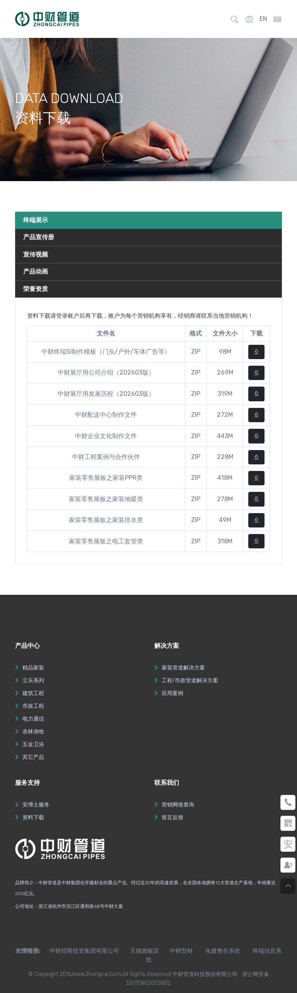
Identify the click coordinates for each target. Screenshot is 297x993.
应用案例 (172, 693)
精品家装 (33, 667)
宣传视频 (35, 254)
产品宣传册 (38, 237)
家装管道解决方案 (183, 667)
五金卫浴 (33, 744)
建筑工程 (33, 693)
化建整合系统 (222, 950)
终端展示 (35, 220)
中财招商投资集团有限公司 (79, 950)
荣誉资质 (35, 289)
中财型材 (181, 950)
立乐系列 (33, 680)
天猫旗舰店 (144, 950)
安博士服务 (36, 804)
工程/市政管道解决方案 (190, 680)
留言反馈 (172, 817)
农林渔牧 (33, 731)
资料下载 (33, 817)
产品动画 (35, 271)
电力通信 (33, 719)
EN (263, 18)
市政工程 (33, 706)
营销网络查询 (178, 804)
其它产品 (33, 757)
